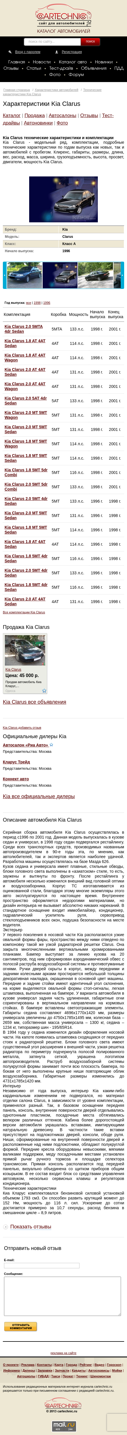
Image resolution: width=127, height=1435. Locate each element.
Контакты (44, 1364)
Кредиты (79, 1370)
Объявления (93, 69)
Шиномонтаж (100, 1376)
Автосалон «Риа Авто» (28, 745)
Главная (16, 62)
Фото (55, 75)
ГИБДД (43, 1376)
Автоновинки (38, 123)
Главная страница (16, 90)
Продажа (35, 115)
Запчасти (62, 1370)
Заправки (44, 1370)
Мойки (117, 1370)
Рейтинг (86, 1364)
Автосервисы (98, 1370)
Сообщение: (13, 1273)
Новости (42, 62)
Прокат (68, 1376)
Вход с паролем (27, 52)
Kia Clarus (13, 670)
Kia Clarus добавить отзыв (22, 727)
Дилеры (29, 1370)
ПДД (119, 69)
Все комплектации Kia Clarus (24, 612)
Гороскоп (114, 1364)
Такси (55, 1376)
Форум (76, 75)
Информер (11, 1370)
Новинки (104, 62)
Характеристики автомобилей (56, 90)
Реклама (27, 1364)
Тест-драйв (61, 69)
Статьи (34, 69)
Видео (99, 1364)
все (28, 302)
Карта (58, 1364)
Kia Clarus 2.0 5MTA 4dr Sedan (24, 329)
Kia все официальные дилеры (39, 796)
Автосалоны (62, 115)
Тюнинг (82, 1376)
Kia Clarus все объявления (34, 702)
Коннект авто (16, 779)
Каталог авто (73, 62)
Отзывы (11, 69)
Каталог (12, 115)
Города (71, 1364)
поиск (90, 41)
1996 (46, 302)
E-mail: (9, 1260)
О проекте (11, 1364)
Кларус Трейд (16, 762)
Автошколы (26, 1376)
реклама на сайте (64, 1353)
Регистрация (72, 52)
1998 (37, 302)
